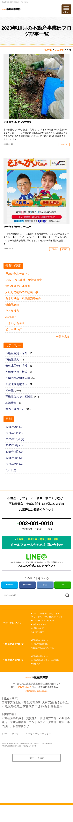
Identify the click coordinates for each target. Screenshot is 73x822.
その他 (52, 253)
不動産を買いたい (40, 667)
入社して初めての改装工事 (21, 296)
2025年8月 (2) (14, 456)
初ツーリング (13, 334)
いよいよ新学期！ (16, 327)
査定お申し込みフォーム (44, 659)
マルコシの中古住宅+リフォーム (48, 624)
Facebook (27, 595)
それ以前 (10, 474)
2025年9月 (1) (14, 450)
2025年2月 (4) (14, 468)
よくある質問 (38, 643)
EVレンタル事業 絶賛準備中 (23, 284)
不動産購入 (12, 364)
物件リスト (37, 674)
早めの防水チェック (17, 278)
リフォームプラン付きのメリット (49, 628)
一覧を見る (62, 341)
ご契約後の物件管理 (17, 382)
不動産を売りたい (40, 651)
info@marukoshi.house (36, 706)
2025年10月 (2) (14, 443)
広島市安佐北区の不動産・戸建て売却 (17, 2)
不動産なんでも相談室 (19, 401)
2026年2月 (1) (14, 431)
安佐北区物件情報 (16, 370)
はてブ (45, 595)
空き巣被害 (12, 315)
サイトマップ (12, 749)
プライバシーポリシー (43, 749)
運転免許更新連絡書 (17, 290)
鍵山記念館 (12, 309)
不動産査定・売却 (16, 357)
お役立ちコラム (39, 635)
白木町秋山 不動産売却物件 (23, 303)
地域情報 (10, 407)
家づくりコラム (15, 413)
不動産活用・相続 (16, 376)
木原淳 (64, 253)
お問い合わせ (38, 639)
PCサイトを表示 (36, 774)
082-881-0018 (24, 703)
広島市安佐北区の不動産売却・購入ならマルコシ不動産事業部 (33, 759)
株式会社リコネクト (32, 762)
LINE (63, 595)
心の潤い (10, 321)
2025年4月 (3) (14, 462)
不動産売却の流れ (40, 655)
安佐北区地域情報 (16, 388)
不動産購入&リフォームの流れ (47, 671)
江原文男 (63, 146)
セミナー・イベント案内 (44, 631)
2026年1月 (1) (14, 437)
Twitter (10, 595)
